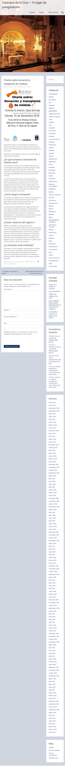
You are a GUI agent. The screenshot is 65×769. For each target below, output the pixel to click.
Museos (51, 206)
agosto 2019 (52, 476)
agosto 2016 (52, 577)
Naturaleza (52, 211)
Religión (51, 238)
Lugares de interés (55, 195)
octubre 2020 (53, 447)
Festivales (52, 167)
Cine (50, 125)
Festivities (52, 173)
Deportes (52, 142)
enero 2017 (52, 563)
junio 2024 (52, 414)
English (41, 12)
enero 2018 (52, 529)
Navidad (51, 214)
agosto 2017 (52, 543)
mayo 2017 (52, 552)
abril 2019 (52, 487)
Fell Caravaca (31, 261)
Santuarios (52, 244)
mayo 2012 (52, 721)
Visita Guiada (53, 266)
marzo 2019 (52, 490)
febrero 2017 (53, 560)
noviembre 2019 (54, 467)
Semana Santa (53, 246)
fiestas (51, 176)
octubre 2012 (53, 707)
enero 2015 (52, 631)
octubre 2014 (53, 639)
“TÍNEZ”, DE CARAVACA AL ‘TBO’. (53, 296)
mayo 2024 (52, 416)
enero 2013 (52, 698)
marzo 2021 (52, 439)
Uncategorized (53, 260)
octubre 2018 (53, 504)
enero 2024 (52, 428)
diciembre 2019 (54, 464)
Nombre (7, 310)
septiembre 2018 (54, 507)
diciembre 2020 (54, 445)
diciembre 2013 (53, 667)
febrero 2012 (53, 729)
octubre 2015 (53, 605)
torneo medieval (54, 258)
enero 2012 (52, 732)
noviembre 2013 (54, 670)
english (51, 147)
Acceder (51, 747)
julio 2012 (52, 715)
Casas (50, 119)
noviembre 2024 (54, 408)
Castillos (51, 122)
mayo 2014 (52, 653)
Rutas (50, 241)
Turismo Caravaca (25, 87)
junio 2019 (52, 481)
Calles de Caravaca (54, 116)
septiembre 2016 (54, 574)
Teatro (51, 255)
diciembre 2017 (53, 532)
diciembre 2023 (54, 430)
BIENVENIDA (53, 111)
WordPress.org (53, 758)
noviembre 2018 (54, 501)
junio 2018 (52, 515)
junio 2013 (52, 684)
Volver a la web (53, 12)
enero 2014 (52, 664)
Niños (51, 217)
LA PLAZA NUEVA (54, 291)
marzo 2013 (52, 693)
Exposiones (52, 162)
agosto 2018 (52, 509)
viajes (50, 263)
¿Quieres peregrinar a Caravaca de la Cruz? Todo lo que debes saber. (55, 370)
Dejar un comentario (10, 263)
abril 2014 (52, 656)
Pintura (51, 230)
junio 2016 (52, 583)
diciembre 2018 (54, 498)
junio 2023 (52, 433)
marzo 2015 (52, 625)
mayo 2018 (52, 518)
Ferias (50, 164)
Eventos (21, 261)
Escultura (52, 150)
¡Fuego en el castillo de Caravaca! (52, 286)
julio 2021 (52, 436)
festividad (52, 170)
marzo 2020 (52, 456)
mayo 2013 (52, 687)
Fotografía (52, 178)
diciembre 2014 (54, 633)
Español (32, 12)
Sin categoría (53, 249)
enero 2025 (52, 405)
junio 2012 (52, 718)
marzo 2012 (52, 726)
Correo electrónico (10, 316)
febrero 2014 (53, 662)
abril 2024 (52, 419)
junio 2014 (52, 650)
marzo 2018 (52, 523)
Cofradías (52, 128)
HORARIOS (52, 189)
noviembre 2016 (54, 569)
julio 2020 (52, 450)
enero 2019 (52, 495)
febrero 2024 (53, 425)
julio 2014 (52, 647)
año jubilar (52, 100)
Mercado (51, 197)
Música (51, 209)
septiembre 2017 (54, 540)
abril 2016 (52, 588)
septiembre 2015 (54, 608)
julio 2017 (52, 546)
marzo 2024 (52, 422)
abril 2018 (52, 521)
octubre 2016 (53, 571)
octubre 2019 (53, 470)
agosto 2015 (52, 611)
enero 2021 (52, 442)
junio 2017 (52, 549)
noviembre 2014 (54, 636)
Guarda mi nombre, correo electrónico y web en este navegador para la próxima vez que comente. (20, 333)
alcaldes (51, 97)
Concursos (52, 133)
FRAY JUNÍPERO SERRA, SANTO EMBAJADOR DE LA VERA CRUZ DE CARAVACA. (55, 305)
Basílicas (51, 108)
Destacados (52, 145)
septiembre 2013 (54, 676)
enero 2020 (52, 461)
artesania (52, 105)
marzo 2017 (52, 557)
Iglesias (51, 192)
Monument (52, 200)
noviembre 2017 (54, 535)
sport (50, 252)
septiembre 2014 (54, 642)
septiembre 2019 (54, 473)
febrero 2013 (53, 695)
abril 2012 (52, 724)
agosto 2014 (52, 645)
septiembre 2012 (54, 709)
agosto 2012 (52, 712)
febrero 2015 (53, 628)
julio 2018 (52, 512)
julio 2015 (52, 614)
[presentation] (16, 340)
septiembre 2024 (54, 411)
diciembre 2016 (54, 566)
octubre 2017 (53, 538)
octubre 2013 (53, 673)
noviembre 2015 (54, 602)
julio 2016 (52, 580)
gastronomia (53, 181)
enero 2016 (52, 597)
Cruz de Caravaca (54, 139)
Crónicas (51, 136)
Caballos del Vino (54, 114)
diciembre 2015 (53, 600)
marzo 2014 (52, 659)
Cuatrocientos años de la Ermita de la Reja (55, 361)
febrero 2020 (53, 459)
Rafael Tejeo (53, 232)
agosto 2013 (52, 678)
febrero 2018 (53, 526)
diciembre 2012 (54, 701)
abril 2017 (52, 554)
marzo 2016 (52, 591)
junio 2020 (52, 453)
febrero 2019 (53, 492)
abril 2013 (52, 690)
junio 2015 (52, 616)
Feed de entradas (54, 750)
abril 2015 (52, 622)
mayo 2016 (52, 585)
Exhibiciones (53, 159)
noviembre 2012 (54, 704)
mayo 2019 (52, 484)
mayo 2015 (52, 619)
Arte (50, 102)
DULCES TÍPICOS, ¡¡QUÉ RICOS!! (53, 340)
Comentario (8, 289)
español (16, 261)
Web (5, 323)
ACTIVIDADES (10, 261)
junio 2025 (52, 402)
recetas (51, 235)
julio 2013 (52, 681)
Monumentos (53, 203)
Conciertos (52, 131)
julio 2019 (52, 478)
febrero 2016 (53, 594)
